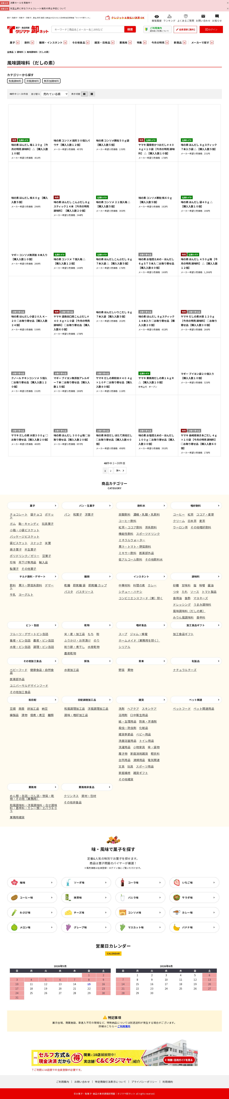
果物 (130, 670)
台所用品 (124, 760)
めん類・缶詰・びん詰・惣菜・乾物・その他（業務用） (32, 797)
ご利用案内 (123, 1026)
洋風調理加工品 (98, 708)
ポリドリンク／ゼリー (24, 556)
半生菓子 (30, 549)
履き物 (123, 753)
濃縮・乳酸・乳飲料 (146, 514)
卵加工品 (33, 708)
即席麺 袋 (79, 585)
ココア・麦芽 (205, 514)
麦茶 (202, 521)
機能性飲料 (126, 533)
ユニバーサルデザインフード (29, 685)
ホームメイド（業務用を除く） (139, 640)
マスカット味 (136, 927)
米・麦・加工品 (74, 634)
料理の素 (139, 585)
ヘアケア (133, 708)
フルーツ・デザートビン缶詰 (29, 634)
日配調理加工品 (87, 700)
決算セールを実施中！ (21, 2)
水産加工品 (71, 670)
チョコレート (19, 514)
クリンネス (71, 796)
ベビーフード (18, 670)
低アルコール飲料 (130, 559)
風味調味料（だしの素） (189, 611)
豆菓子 (46, 556)
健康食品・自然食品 (32, 671)
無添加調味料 (51, 81)
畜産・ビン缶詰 (20, 640)
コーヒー (179, 514)
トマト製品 (209, 591)
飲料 (13, 585)
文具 (122, 766)
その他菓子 (28, 568)
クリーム (179, 521)
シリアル (124, 647)
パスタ (68, 591)
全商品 (10, 51)
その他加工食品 (32, 661)
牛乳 (13, 594)
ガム (13, 523)
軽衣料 (155, 753)
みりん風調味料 (183, 617)
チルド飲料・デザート (32, 576)
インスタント (141, 576)
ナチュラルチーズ (184, 670)
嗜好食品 (141, 625)
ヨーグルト (26, 594)
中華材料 (124, 585)
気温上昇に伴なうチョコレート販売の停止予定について (38, 8)
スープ (123, 634)
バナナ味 (187, 927)
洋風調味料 (32, 81)
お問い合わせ (82, 1081)
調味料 (20, 51)
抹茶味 (78, 897)
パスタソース (84, 591)
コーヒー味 (26, 897)
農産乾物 (70, 653)
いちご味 (187, 882)
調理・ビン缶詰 (43, 647)
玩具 (130, 766)
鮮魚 (86, 661)
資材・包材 (88, 796)
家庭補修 (124, 773)
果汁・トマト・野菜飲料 (135, 546)
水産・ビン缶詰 (20, 647)
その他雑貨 (126, 779)
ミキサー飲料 (127, 553)
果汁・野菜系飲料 (30, 585)
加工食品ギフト (196, 625)
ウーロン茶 (180, 527)
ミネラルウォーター (132, 540)
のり (96, 640)
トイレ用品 (146, 740)
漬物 (24, 715)
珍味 (13, 562)
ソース (194, 591)
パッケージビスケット (24, 536)
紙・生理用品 (127, 721)
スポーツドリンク (148, 533)
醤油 (211, 585)
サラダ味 (187, 897)
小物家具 (139, 747)
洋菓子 (89, 514)
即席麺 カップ (97, 585)
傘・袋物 (154, 747)
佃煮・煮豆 (37, 715)
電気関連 (154, 760)
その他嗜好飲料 (201, 527)
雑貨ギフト (140, 773)
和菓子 (77, 514)
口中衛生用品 (139, 715)
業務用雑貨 (17, 817)
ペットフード (182, 708)
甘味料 (186, 585)
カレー (152, 585)
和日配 (32, 700)
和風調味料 (15, 81)
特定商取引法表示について (110, 1081)
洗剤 (122, 708)
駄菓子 (14, 568)
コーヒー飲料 (127, 521)
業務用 (32, 787)
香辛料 (200, 617)
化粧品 (143, 728)
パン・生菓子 (87, 505)
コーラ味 (133, 882)
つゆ (176, 591)
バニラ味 (133, 897)
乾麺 (67, 585)
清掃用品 (139, 760)
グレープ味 (80, 927)
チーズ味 (79, 912)
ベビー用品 (143, 734)
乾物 (86, 625)
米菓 (48, 543)
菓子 (32, 505)
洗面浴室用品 (127, 740)
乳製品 (196, 661)
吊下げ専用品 (27, 562)
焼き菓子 (16, 549)
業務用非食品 (86, 787)
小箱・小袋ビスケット (24, 530)
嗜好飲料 (196, 505)
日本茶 (192, 521)
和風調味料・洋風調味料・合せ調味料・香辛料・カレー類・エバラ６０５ (33, 808)
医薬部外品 (146, 553)
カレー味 (187, 912)
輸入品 (43, 562)
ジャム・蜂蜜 (139, 634)
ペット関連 (195, 700)
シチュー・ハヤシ (130, 591)
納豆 (45, 708)
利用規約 (167, 1081)
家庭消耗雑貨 (139, 753)
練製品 (14, 715)
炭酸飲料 (124, 514)
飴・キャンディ (29, 523)
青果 (141, 661)
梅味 (22, 882)
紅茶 (191, 514)
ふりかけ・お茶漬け (77, 640)
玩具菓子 (48, 523)
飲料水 (141, 505)
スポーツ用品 (145, 766)
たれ (185, 591)
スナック (36, 543)
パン (67, 514)
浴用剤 (123, 715)
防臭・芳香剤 (148, 721)
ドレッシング (182, 604)
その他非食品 (73, 802)
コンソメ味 (134, 912)
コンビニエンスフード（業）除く (141, 598)
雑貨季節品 (126, 734)
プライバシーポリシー (144, 1081)
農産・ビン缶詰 (43, 640)
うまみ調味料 (202, 604)
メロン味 (25, 927)
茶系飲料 (151, 527)
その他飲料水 (154, 559)
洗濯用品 (124, 747)
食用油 (177, 598)
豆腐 (13, 708)
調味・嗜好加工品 (76, 715)
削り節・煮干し (74, 647)
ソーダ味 (79, 882)
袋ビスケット (19, 543)
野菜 (122, 670)
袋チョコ (36, 514)
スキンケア (149, 708)
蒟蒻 (22, 708)
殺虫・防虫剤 (127, 728)
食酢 (188, 598)
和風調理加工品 (74, 708)
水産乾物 (93, 647)
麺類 (86, 576)
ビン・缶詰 (32, 625)
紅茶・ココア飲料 (130, 527)
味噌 (202, 585)
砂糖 (176, 585)
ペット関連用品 (204, 708)
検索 (130, 29)
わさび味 (25, 912)
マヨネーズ (200, 598)
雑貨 (141, 700)
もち (91, 634)
